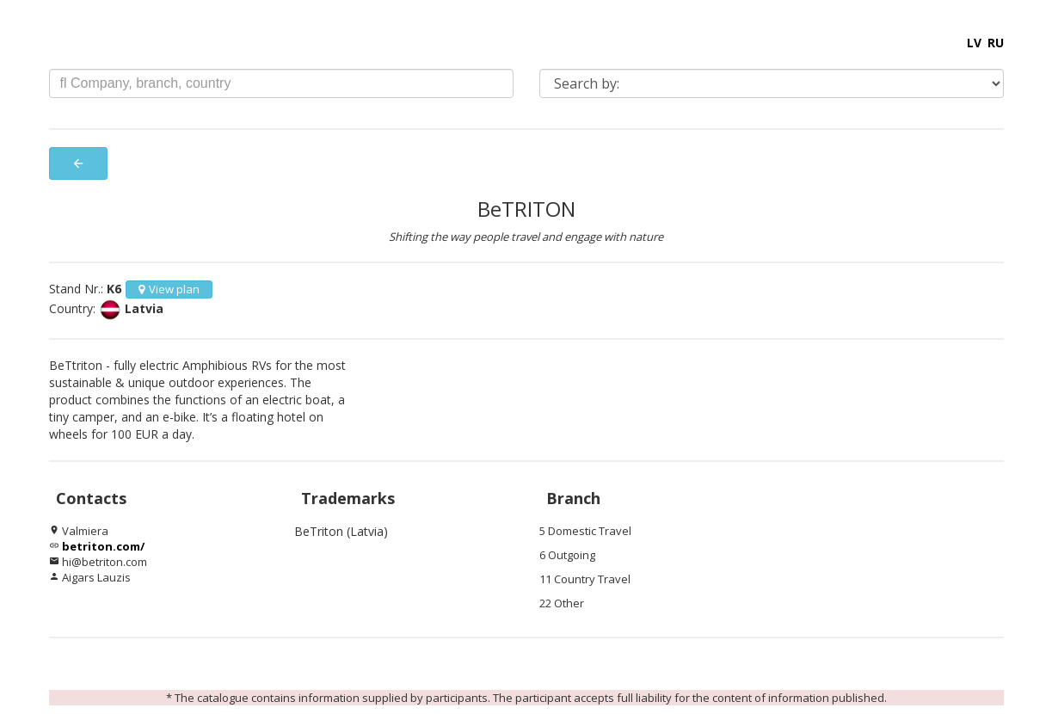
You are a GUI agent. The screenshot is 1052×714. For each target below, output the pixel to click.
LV (974, 42)
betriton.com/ (103, 546)
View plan (169, 289)
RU (995, 42)
